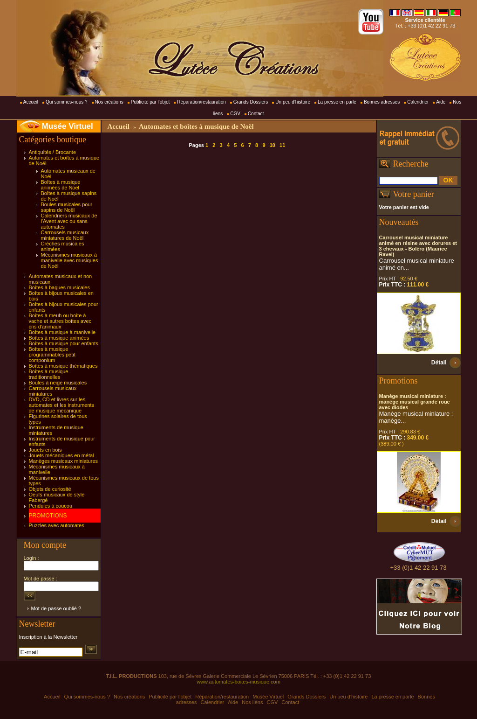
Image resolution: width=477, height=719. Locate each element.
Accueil (30, 102)
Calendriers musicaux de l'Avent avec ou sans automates (69, 221)
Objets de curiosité (50, 489)
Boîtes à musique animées (59, 338)
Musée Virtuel (67, 126)
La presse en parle (337, 102)
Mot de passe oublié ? (56, 608)
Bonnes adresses (382, 102)
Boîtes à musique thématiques (63, 366)
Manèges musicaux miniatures (63, 461)
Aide (440, 102)
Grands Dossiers (250, 102)
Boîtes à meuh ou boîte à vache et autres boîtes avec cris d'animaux (60, 321)
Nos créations (109, 102)
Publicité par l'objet (150, 102)
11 (282, 145)
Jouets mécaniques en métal (61, 455)
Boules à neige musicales (58, 382)
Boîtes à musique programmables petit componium (52, 354)
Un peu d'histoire (292, 102)
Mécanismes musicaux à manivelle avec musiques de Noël (69, 260)
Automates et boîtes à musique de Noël (196, 126)
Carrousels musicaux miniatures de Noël (65, 235)
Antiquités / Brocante (52, 152)
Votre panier (413, 194)
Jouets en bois (45, 450)
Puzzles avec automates (56, 525)
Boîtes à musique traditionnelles (48, 374)
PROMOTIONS (48, 515)
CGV (235, 113)
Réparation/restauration (201, 102)
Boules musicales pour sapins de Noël (67, 207)
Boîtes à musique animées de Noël (61, 184)
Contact (256, 113)
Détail (439, 362)
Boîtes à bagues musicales (59, 287)
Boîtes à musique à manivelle (62, 332)
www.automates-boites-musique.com (238, 681)
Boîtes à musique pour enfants (63, 343)
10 (272, 145)
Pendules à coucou (51, 506)
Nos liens (252, 702)
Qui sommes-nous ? (66, 102)
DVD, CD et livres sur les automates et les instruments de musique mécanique (62, 405)
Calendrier (418, 102)
